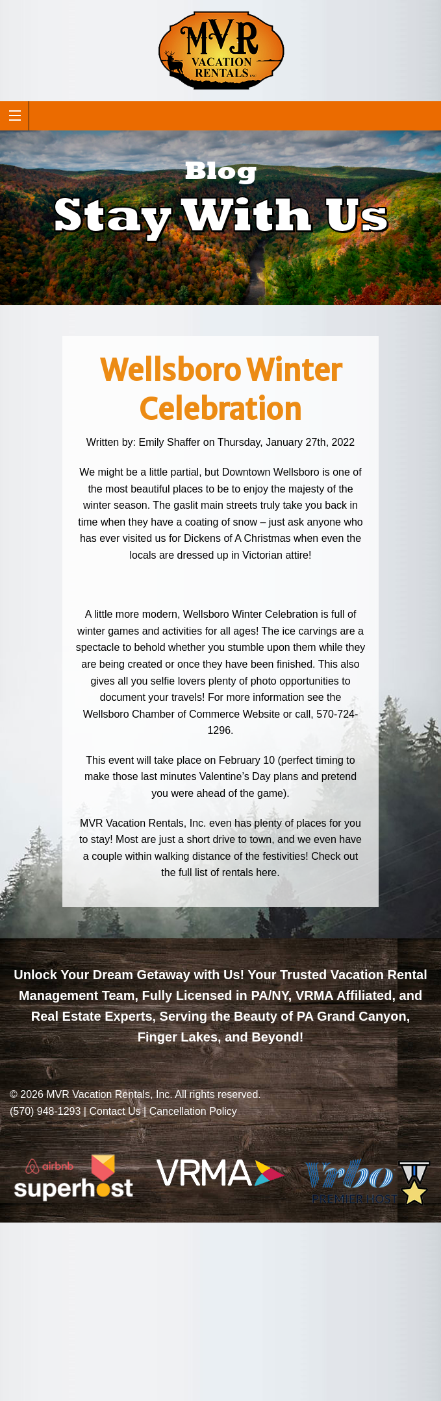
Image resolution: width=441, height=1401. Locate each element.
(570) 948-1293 (45, 1111)
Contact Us (114, 1111)
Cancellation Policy (193, 1111)
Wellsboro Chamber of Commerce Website (182, 714)
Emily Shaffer (169, 442)
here (266, 872)
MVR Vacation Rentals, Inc (108, 1094)
